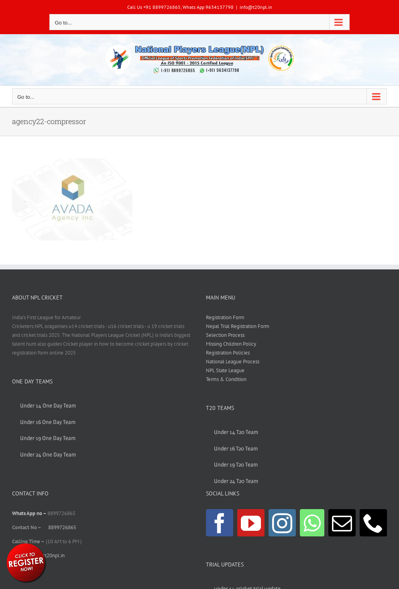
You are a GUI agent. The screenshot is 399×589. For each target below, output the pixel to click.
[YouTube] (251, 522)
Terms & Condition (226, 379)
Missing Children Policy (231, 343)
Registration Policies (228, 352)
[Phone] (373, 522)
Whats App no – (29, 513)
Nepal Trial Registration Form (237, 326)
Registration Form (225, 317)
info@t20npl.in (256, 7)
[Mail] (342, 522)
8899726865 (62, 527)
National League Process (232, 361)
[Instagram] (282, 522)
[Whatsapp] (312, 522)
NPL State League (225, 370)
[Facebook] (219, 522)
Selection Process (225, 335)
